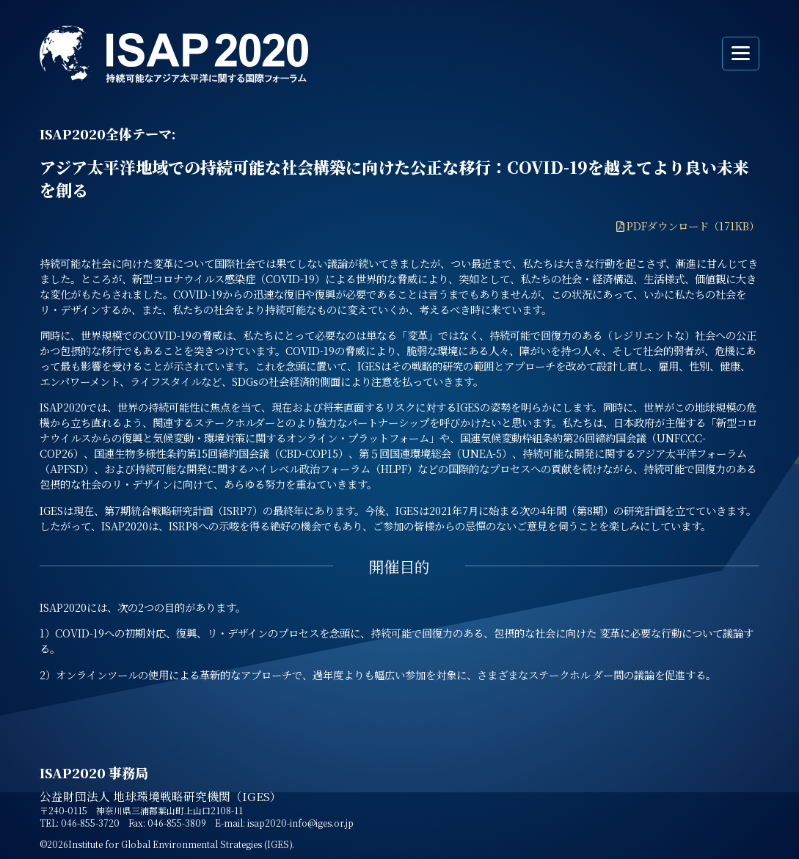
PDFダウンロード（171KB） (693, 225)
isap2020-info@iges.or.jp (300, 822)
